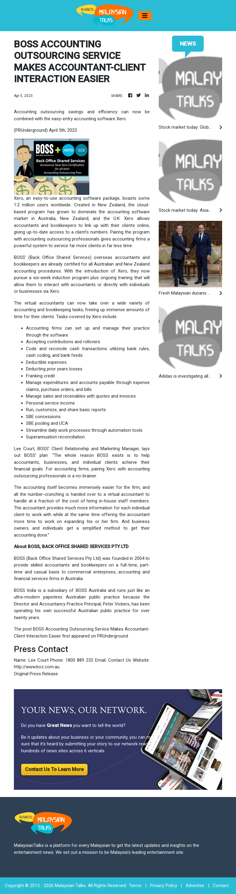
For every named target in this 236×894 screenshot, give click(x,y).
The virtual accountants (39, 303)
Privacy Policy (163, 885)
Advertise (195, 885)
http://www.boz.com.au (36, 667)
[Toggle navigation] (144, 15)
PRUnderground (112, 636)
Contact (221, 885)
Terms (135, 885)
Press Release (44, 673)
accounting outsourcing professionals (61, 239)
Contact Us (119, 660)
